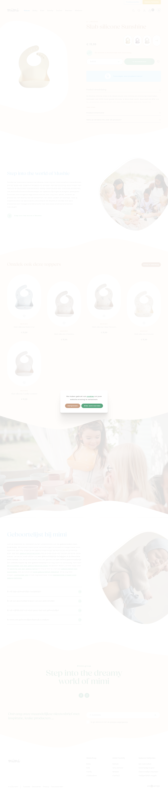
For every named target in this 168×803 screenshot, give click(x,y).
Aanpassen (73, 406)
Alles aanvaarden (92, 406)
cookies (90, 396)
